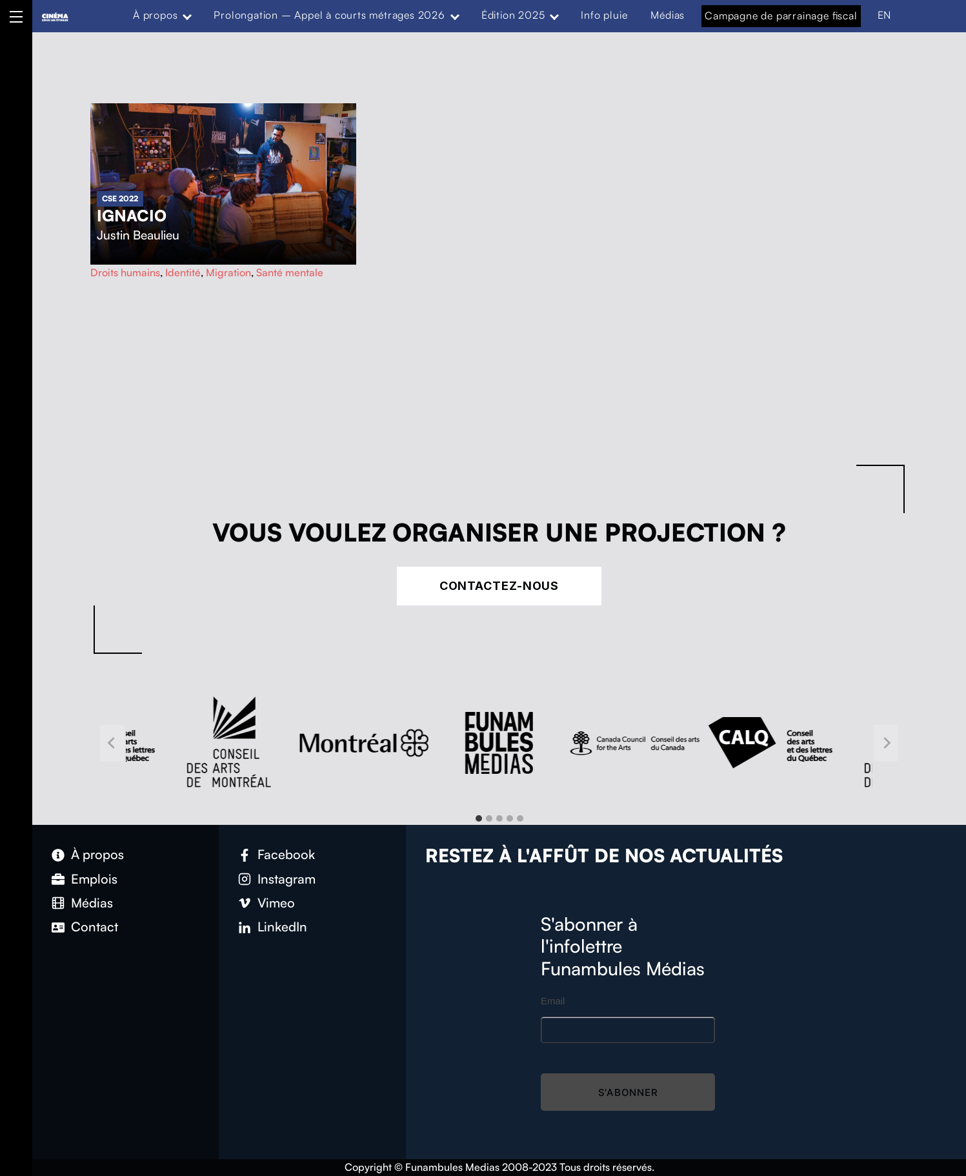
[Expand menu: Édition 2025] (554, 15)
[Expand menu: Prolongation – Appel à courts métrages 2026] (454, 15)
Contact (94, 926)
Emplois (94, 879)
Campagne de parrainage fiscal (781, 15)
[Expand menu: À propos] (187, 15)
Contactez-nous (499, 586)
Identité (183, 272)
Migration (228, 272)
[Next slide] (886, 743)
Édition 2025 (513, 14)
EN (885, 14)
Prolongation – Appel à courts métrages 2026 (329, 14)
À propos (155, 14)
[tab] (479, 818)
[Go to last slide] (112, 743)
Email (553, 1000)
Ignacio (131, 215)
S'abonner (628, 1092)
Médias (667, 14)
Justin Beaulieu (138, 235)
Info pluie (604, 14)
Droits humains (125, 272)
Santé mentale (289, 272)
